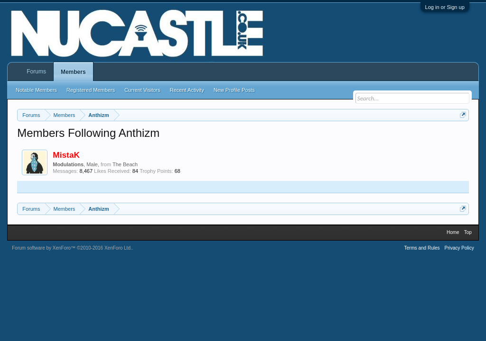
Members (73, 72)
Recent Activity (187, 90)
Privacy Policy (459, 248)
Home (453, 232)
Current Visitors (142, 90)
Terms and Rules (421, 248)
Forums (36, 71)
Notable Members (36, 90)
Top (468, 232)
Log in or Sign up (445, 7)
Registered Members (90, 90)
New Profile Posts (234, 90)
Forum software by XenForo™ (72, 248)
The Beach (125, 164)
